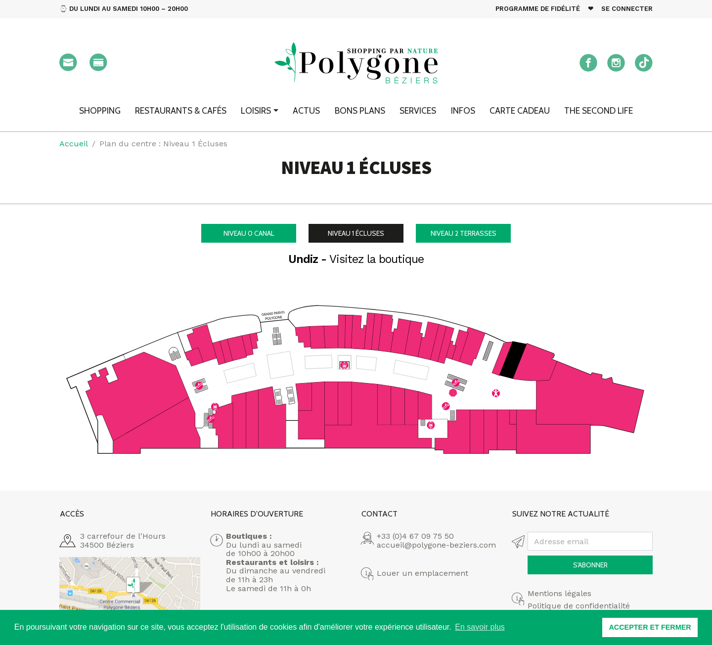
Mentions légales (559, 593)
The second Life (598, 110)
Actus (306, 110)
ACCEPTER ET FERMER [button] (650, 627)
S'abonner (590, 564)
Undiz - (356, 259)
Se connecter (627, 8)
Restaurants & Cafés (180, 110)
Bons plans (360, 110)
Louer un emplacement (422, 573)
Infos (463, 110)
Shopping (100, 110)
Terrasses (463, 233)
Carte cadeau (520, 110)
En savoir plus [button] (480, 627)
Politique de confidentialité (579, 606)
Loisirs (256, 110)
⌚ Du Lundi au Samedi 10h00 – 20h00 (123, 8)
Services (418, 110)
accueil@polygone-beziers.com (436, 545)
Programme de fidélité (537, 8)
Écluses (356, 233)
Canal (248, 233)
